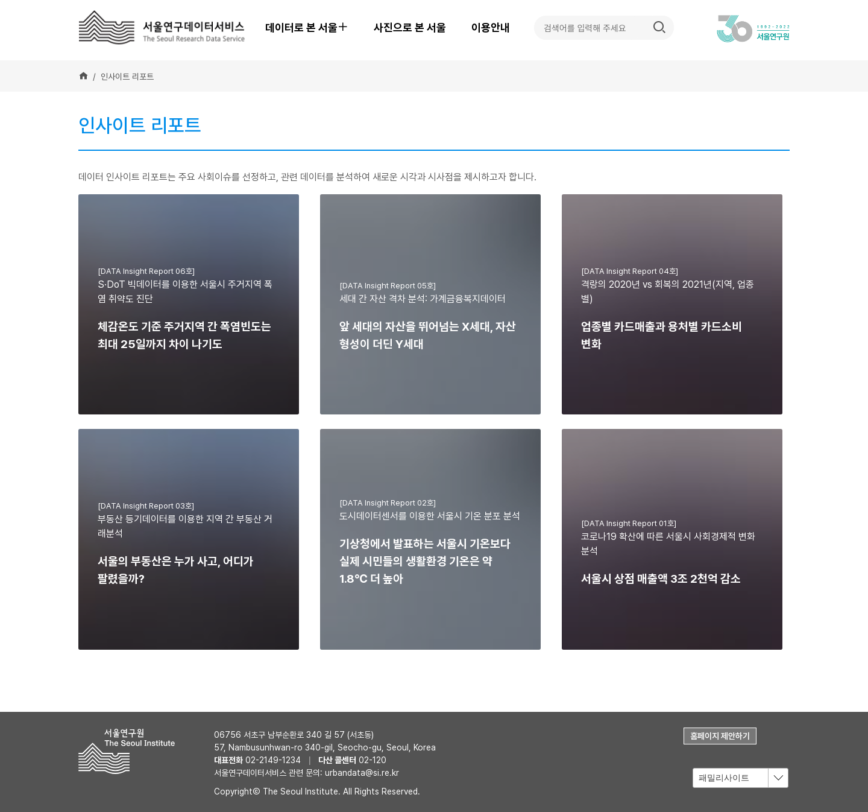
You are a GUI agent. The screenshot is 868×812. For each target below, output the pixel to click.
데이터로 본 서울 (312, 27)
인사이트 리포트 (127, 76)
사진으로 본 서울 (410, 27)
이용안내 (490, 27)
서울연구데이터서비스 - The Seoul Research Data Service (162, 27)
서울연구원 (131, 751)
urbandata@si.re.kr (362, 773)
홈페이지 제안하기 (720, 736)
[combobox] (741, 778)
